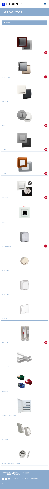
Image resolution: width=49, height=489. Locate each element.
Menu (7, 22)
